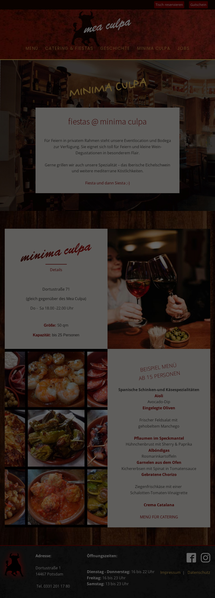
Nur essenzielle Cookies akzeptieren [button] (107, 131)
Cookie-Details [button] (107, 155)
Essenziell (57, 86)
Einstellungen (116, 71)
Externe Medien (150, 86)
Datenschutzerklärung (138, 66)
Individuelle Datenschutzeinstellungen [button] (108, 145)
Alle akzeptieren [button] (107, 103)
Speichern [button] (107, 117)
